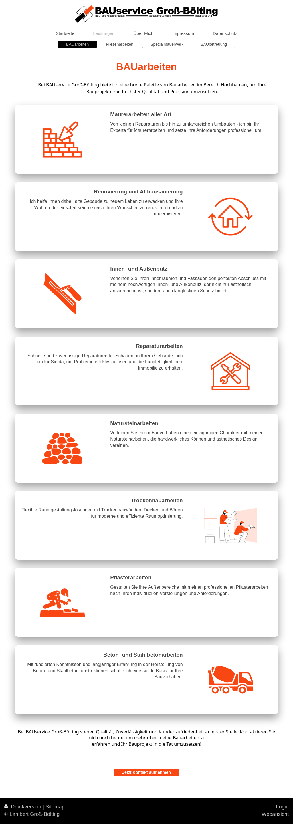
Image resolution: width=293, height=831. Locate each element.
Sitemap (55, 805)
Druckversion (23, 805)
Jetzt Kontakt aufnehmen (146, 771)
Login (282, 805)
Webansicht (275, 813)
